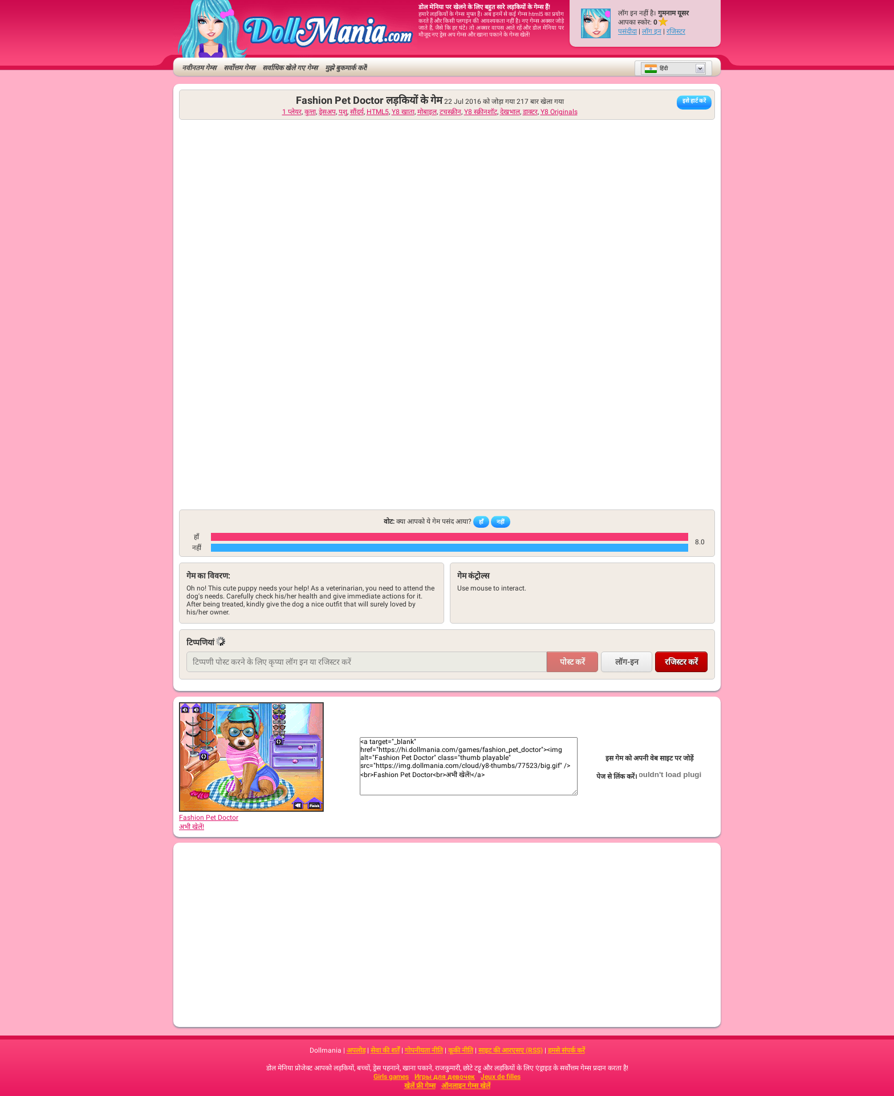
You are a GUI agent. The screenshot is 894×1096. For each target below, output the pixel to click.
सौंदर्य (357, 112)
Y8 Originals (559, 112)
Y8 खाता (403, 112)
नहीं (501, 522)
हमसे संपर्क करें (566, 1050)
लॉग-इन (627, 661)
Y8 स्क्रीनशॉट (480, 112)
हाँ (481, 522)
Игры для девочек (445, 1077)
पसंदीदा (627, 31)
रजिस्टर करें (681, 661)
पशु (343, 112)
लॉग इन (651, 31)
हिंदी (656, 68)
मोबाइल (427, 112)
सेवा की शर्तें (385, 1050)
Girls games (391, 1077)
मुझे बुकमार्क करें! (346, 68)
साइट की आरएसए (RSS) (510, 1050)
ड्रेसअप (327, 112)
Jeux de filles (501, 1077)
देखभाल (510, 112)
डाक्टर (530, 112)
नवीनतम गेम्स (199, 68)
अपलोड (356, 1050)
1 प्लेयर (292, 112)
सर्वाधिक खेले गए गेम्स (290, 68)
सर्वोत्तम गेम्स (239, 68)
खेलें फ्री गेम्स (420, 1086)
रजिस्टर (676, 31)
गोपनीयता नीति (424, 1050)
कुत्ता (310, 112)
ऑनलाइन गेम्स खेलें (465, 1086)
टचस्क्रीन (450, 112)
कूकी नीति (460, 1050)
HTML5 (378, 112)
